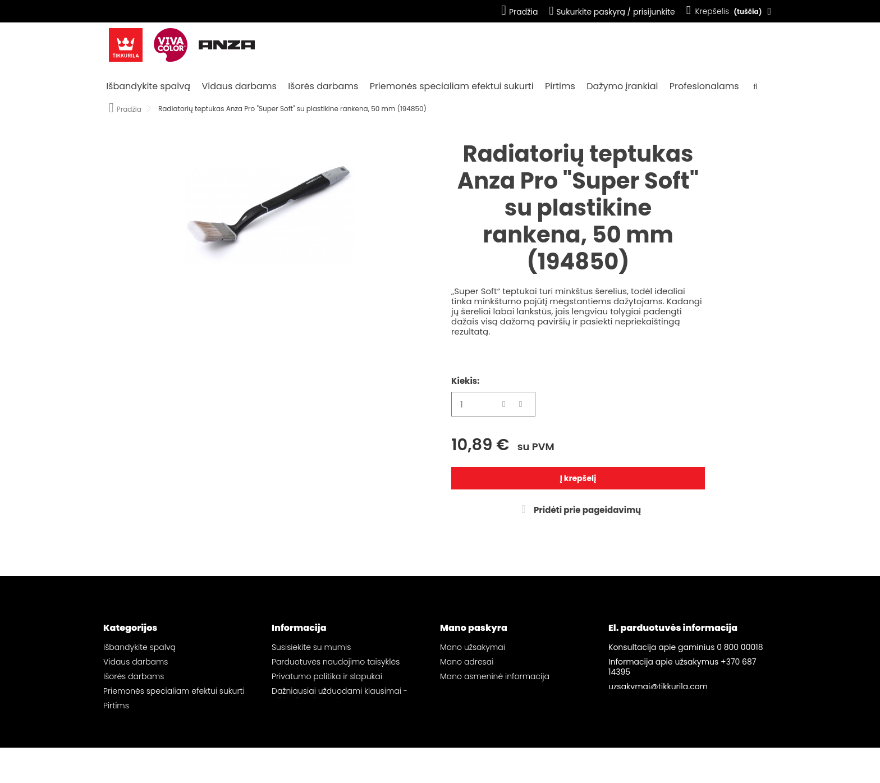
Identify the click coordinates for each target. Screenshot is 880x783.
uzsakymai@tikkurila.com (658, 686)
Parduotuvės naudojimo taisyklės (336, 662)
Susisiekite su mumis (311, 647)
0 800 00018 (740, 647)
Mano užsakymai (472, 647)
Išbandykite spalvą (148, 86)
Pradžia (519, 11)
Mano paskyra (473, 627)
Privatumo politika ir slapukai (327, 676)
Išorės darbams (323, 86)
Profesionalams (704, 86)
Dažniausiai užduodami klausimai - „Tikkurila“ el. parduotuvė (339, 696)
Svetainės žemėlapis (311, 716)
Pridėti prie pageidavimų (586, 510)
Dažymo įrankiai (622, 86)
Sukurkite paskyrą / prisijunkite (612, 11)
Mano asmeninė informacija (494, 676)
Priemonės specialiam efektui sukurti (452, 86)
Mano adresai (466, 662)
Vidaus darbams (238, 86)
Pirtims (560, 86)
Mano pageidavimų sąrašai (493, 691)
